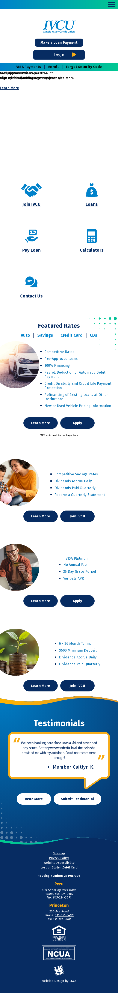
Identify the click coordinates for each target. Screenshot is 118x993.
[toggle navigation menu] (109, 4)
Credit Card (72, 335)
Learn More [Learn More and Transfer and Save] (9, 88)
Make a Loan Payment (59, 43)
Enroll (53, 67)
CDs (93, 335)
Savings (45, 335)
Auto (25, 335)
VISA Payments (28, 67)
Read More (34, 799)
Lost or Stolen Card (59, 867)
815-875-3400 (64, 915)
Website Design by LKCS (59, 981)
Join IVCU (77, 516)
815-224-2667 (64, 894)
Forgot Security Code (84, 67)
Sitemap (59, 853)
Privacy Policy (59, 858)
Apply (79, 425)
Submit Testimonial (77, 799)
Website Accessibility (59, 863)
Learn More (41, 425)
